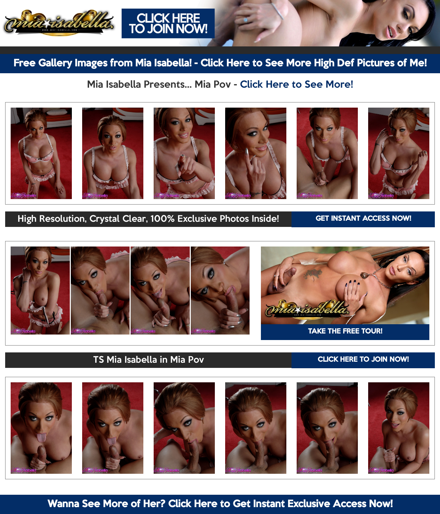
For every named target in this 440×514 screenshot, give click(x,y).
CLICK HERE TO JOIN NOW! (363, 360)
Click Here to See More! (296, 84)
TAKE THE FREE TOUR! (345, 332)
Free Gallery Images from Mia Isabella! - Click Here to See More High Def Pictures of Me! (220, 63)
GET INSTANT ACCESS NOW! (363, 219)
